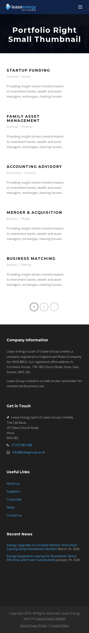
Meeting (26, 264)
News (11, 507)
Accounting (13, 172)
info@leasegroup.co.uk (28, 452)
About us (13, 483)
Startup (26, 76)
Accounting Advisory (34, 167)
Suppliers (13, 491)
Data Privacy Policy (33, 626)
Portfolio (27, 126)
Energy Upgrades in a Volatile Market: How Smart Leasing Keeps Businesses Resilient (42, 547)
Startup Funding (28, 70)
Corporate (14, 499)
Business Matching (31, 258)
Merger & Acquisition (34, 212)
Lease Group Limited (50, 619)
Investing (12, 76)
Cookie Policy (59, 626)
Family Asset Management (23, 118)
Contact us (14, 515)
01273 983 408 (22, 445)
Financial (29, 172)
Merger (25, 218)
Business (12, 218)
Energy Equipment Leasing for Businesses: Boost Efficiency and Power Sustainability (42, 558)
